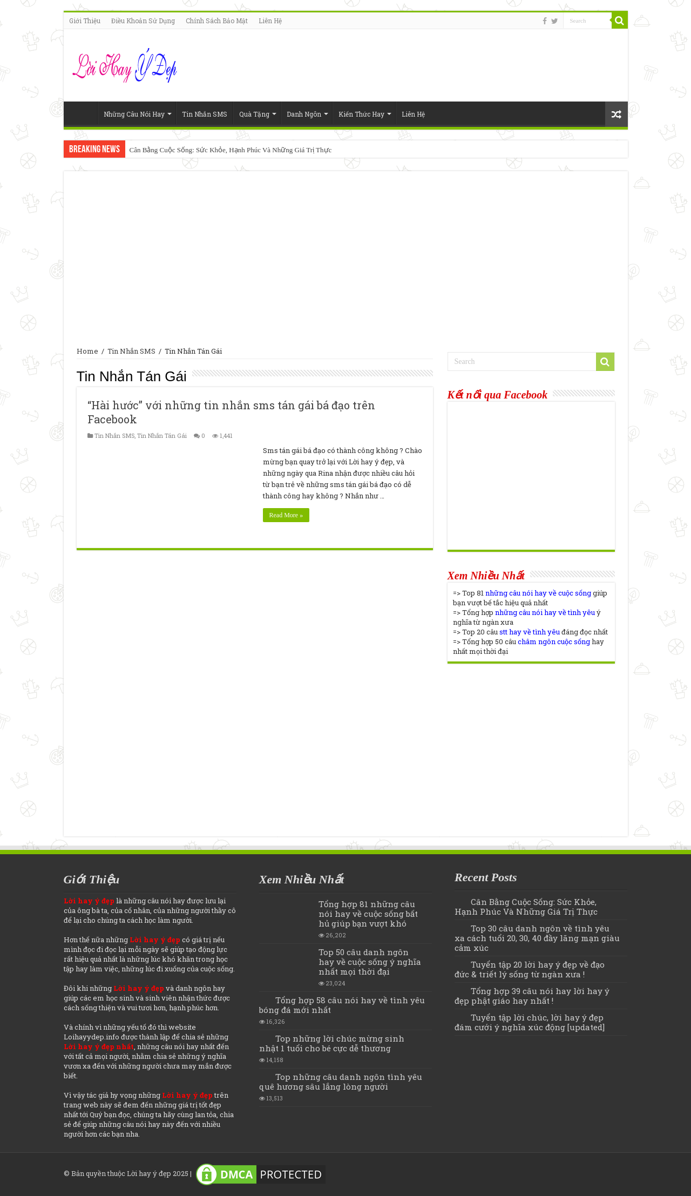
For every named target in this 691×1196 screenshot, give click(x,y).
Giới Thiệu (84, 20)
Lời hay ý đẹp (149, 1173)
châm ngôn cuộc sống (554, 641)
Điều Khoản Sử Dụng (143, 20)
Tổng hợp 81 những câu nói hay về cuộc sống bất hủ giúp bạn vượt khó (368, 913)
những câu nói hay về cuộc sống (538, 593)
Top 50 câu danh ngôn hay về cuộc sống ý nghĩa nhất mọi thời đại (370, 962)
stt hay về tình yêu (529, 632)
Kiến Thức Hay (361, 114)
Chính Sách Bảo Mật (217, 20)
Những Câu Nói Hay (134, 114)
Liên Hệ (270, 20)
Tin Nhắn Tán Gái (162, 435)
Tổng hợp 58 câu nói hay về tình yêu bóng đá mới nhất (342, 1005)
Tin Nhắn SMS (204, 114)
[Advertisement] (346, 265)
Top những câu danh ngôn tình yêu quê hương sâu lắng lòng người (340, 1081)
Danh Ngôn (304, 114)
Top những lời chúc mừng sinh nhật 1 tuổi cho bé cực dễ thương (331, 1043)
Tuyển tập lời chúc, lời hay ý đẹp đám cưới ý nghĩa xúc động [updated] (530, 1022)
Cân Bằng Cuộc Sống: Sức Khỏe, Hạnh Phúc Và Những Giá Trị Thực (231, 150)
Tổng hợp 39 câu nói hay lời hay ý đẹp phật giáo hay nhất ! (532, 995)
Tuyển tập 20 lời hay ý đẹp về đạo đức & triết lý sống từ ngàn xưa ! (530, 969)
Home (83, 113)
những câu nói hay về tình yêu (545, 612)
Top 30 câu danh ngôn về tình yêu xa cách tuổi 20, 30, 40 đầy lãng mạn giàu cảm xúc (537, 938)
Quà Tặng (254, 114)
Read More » (286, 515)
